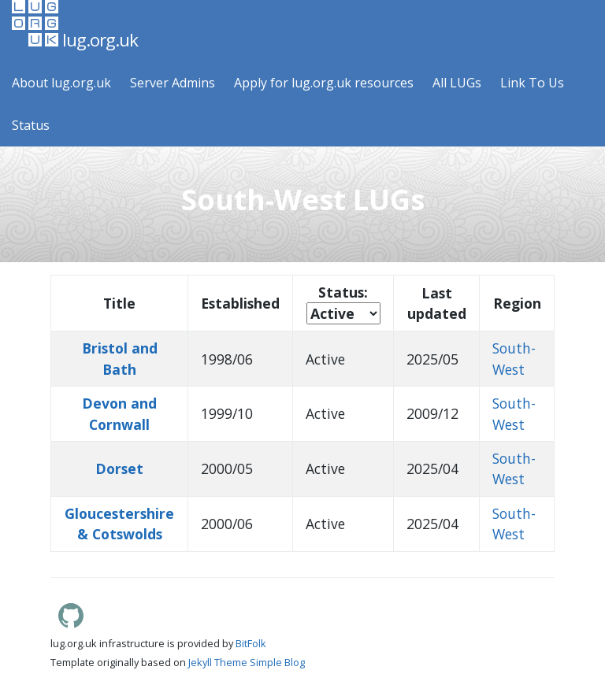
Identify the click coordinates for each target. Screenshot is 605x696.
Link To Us (532, 82)
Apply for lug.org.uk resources (324, 82)
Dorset (119, 468)
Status (31, 125)
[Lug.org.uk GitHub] (71, 623)
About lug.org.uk (61, 82)
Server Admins (172, 82)
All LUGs (456, 82)
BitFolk (251, 643)
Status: (343, 292)
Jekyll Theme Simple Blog (246, 662)
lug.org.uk (75, 26)
